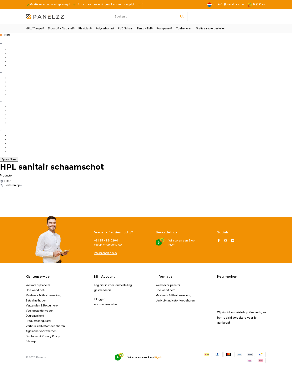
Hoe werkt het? (35, 290)
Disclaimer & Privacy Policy (43, 336)
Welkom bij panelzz (168, 285)
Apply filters (9, 159)
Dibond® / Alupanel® (61, 28)
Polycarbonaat (105, 28)
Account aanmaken (106, 304)
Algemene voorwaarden (41, 331)
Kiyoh (262, 4)
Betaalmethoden (36, 300)
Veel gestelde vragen (39, 310)
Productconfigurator (38, 320)
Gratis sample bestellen (210, 28)
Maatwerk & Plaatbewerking (43, 295)
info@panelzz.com (106, 252)
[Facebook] (218, 240)
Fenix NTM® (145, 28)
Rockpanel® (164, 28)
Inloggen (99, 299)
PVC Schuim (125, 28)
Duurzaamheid (35, 315)
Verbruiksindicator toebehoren (45, 326)
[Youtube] (225, 240)
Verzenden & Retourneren (42, 305)
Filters (5, 34)
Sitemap (31, 341)
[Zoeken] (149, 16)
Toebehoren (184, 28)
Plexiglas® (85, 28)
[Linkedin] (232, 240)
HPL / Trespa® (35, 28)
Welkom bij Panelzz (38, 285)
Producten (6, 175)
